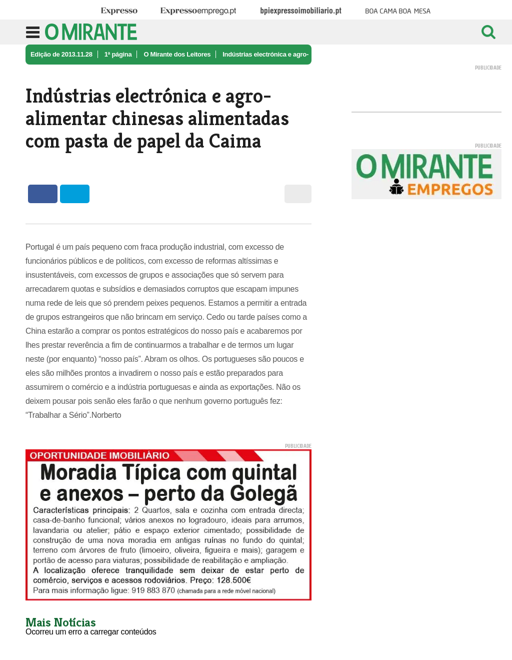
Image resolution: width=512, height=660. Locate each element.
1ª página (118, 54)
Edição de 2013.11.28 (61, 54)
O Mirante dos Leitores (177, 54)
